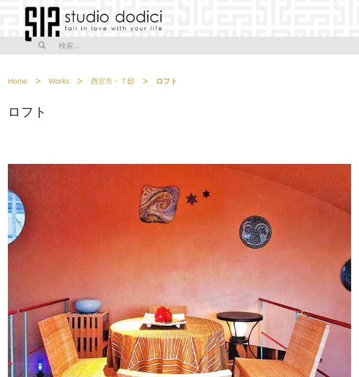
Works (59, 81)
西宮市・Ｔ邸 (113, 81)
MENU (344, 19)
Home (17, 81)
